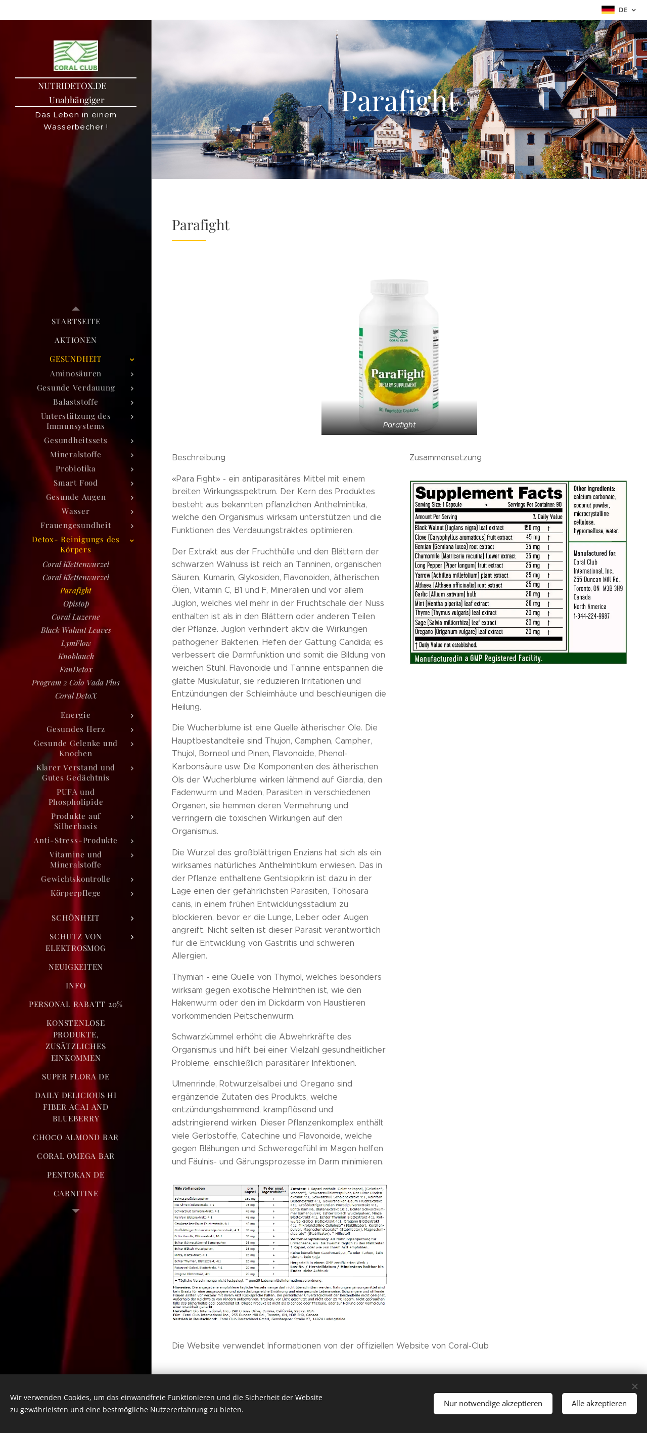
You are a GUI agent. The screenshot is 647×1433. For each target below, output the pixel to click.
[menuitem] (76, 321)
